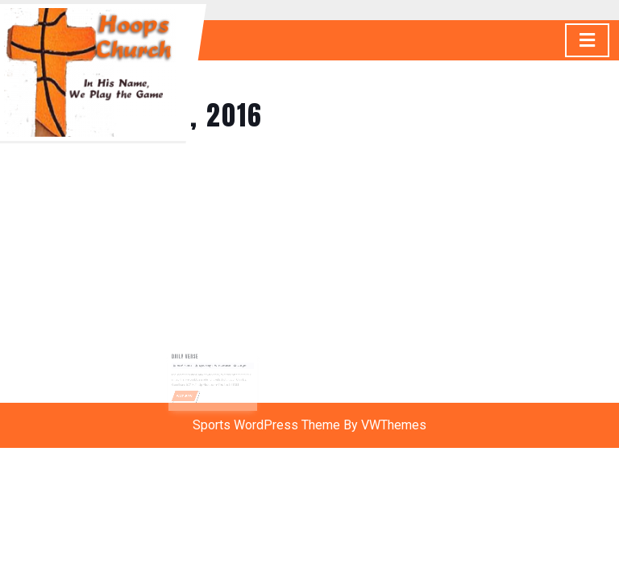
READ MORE (190, 394)
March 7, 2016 (188, 368)
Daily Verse (189, 359)
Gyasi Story (206, 368)
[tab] (587, 40)
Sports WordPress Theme (266, 425)
